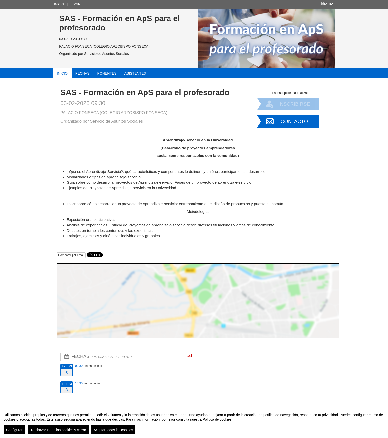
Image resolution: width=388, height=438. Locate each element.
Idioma (327, 3)
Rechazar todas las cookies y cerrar (58, 430)
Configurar (14, 430)
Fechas (82, 73)
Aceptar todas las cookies (113, 430)
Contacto (294, 121)
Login (75, 4)
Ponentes (107, 73)
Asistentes (135, 73)
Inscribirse (294, 104)
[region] (194, 421)
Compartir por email (71, 255)
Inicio (59, 4)
